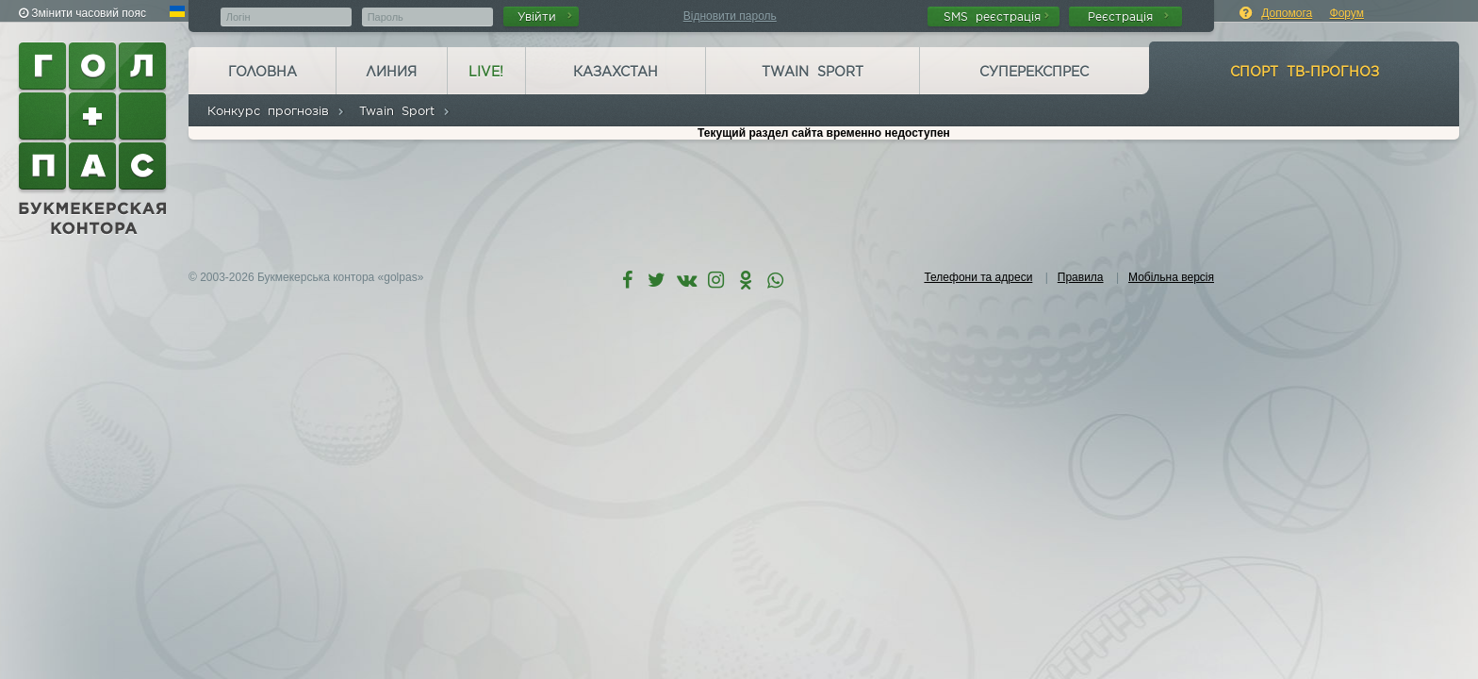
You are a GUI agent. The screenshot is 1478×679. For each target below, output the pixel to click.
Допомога (1286, 13)
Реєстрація (1128, 16)
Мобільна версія (1171, 277)
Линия (391, 71)
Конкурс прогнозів (276, 111)
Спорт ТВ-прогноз (1304, 71)
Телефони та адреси (978, 277)
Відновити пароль (730, 16)
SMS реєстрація (996, 16)
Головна (262, 71)
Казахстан (615, 71)
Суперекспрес (1034, 71)
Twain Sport (812, 71)
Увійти (544, 16)
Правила (1081, 277)
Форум (1347, 13)
